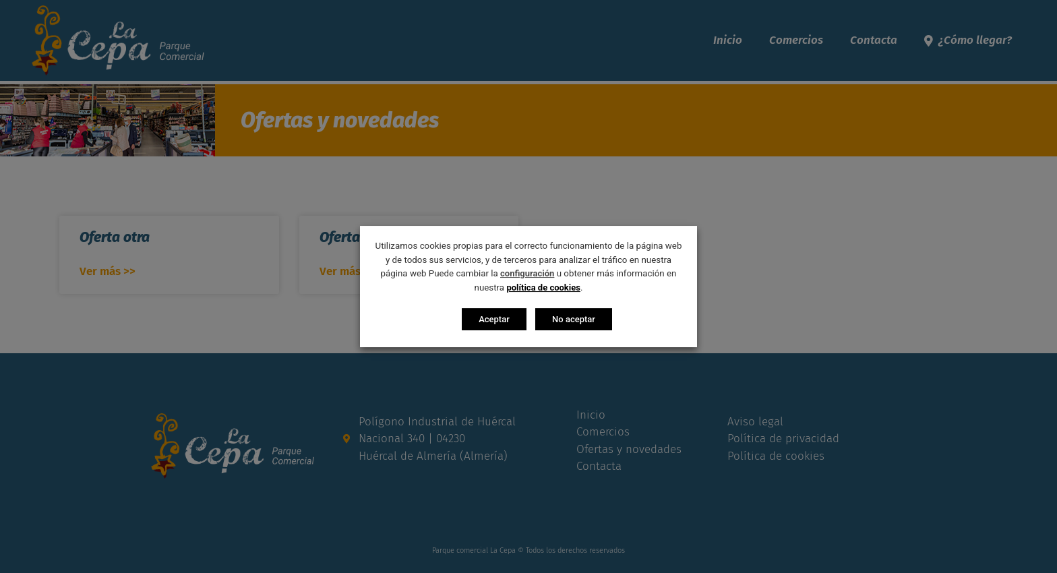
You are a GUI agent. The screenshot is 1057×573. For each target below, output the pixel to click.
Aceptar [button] (494, 319)
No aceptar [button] (573, 319)
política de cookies (543, 287)
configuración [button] (527, 273)
